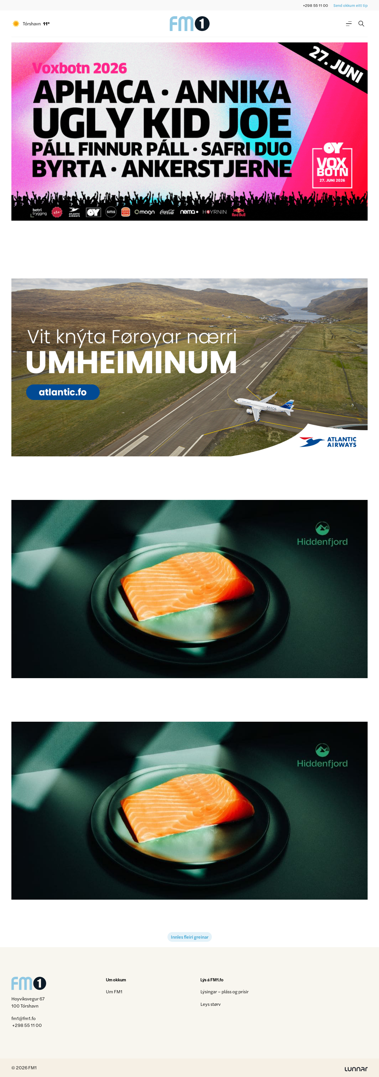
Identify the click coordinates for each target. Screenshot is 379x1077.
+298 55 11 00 (315, 5)
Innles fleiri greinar (189, 937)
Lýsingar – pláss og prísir (224, 991)
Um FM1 (114, 991)
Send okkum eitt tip (350, 5)
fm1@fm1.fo (23, 1018)
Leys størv (210, 1004)
